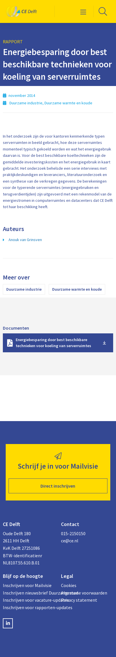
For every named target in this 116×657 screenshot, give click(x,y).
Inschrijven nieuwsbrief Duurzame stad (29, 593)
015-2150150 (73, 533)
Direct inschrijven (57, 486)
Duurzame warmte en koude (77, 289)
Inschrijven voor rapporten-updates (29, 607)
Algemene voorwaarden (84, 593)
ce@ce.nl (69, 540)
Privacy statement (79, 600)
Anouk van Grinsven (25, 239)
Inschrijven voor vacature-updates (29, 600)
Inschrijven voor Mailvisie (27, 585)
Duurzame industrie (24, 289)
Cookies (68, 585)
